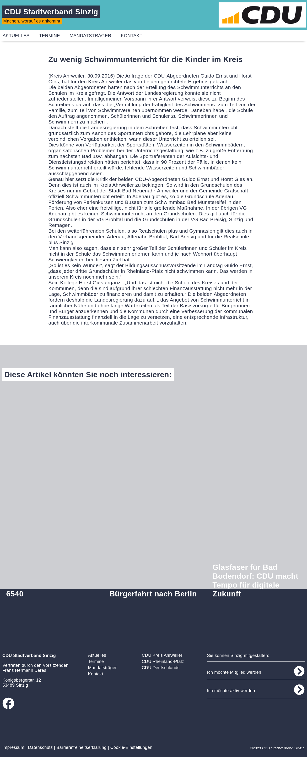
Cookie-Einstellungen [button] (131, 747)
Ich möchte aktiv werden (231, 690)
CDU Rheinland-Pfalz (163, 661)
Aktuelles (97, 655)
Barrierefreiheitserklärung (81, 747)
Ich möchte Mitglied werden (234, 672)
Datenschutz (40, 747)
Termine (49, 35)
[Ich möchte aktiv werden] (299, 689)
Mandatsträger (90, 35)
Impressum (13, 747)
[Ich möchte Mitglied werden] (299, 671)
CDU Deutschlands (161, 667)
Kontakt (131, 35)
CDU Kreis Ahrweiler (162, 655)
